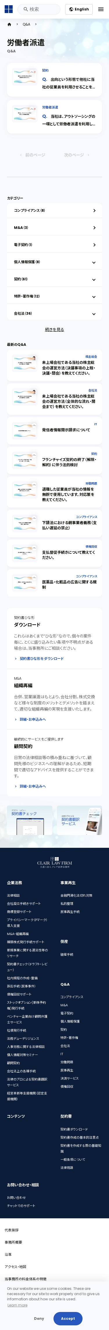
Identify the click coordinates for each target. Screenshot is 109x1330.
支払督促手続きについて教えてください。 (68, 555)
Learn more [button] (17, 1305)
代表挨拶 (12, 1230)
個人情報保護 (70, 1021)
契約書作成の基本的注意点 (79, 1137)
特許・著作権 (69, 1038)
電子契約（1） (23, 244)
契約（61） (21, 279)
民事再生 (66, 1070)
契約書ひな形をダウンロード (42, 658)
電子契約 (66, 1013)
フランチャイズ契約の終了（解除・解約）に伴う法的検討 (69, 462)
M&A (64, 1005)
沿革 (8, 1254)
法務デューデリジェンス (23, 1039)
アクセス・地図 (15, 1266)
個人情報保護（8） (27, 261)
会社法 (92, 390)
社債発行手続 (16, 1030)
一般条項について (72, 1159)
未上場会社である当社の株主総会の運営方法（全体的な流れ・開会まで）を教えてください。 (68, 401)
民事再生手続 (70, 912)
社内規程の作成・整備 (22, 978)
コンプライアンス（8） (30, 210)
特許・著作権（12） (27, 296)
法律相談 (13, 895)
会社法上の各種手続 (21, 1071)
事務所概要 (13, 1242)
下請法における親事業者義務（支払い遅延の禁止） (69, 525)
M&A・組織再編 (18, 934)
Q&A (26, 24)
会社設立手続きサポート (24, 904)
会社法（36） (23, 313)
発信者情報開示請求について (66, 430)
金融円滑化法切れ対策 (76, 895)
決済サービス (69, 1078)
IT (95, 424)
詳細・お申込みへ (33, 719)
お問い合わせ (16, 1198)
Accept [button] (68, 1318)
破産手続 (66, 954)
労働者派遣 (50, 107)
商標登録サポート (19, 912)
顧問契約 (13, 1063)
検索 (25, 9)
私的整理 (66, 904)
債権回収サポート (19, 994)
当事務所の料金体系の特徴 (26, 1278)
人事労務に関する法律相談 (26, 1047)
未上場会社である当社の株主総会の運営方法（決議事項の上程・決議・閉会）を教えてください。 (68, 368)
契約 (45, 70)
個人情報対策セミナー (22, 1055)
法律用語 (66, 1167)
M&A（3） (21, 227)
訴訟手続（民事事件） (21, 986)
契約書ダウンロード (74, 1129)
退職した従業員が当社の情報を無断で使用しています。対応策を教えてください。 (68, 495)
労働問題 (91, 483)
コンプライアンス (86, 517)
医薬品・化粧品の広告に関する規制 (69, 584)
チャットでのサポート (21, 1206)
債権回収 (91, 546)
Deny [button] (39, 1318)
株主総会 (91, 357)
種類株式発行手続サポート (25, 942)
